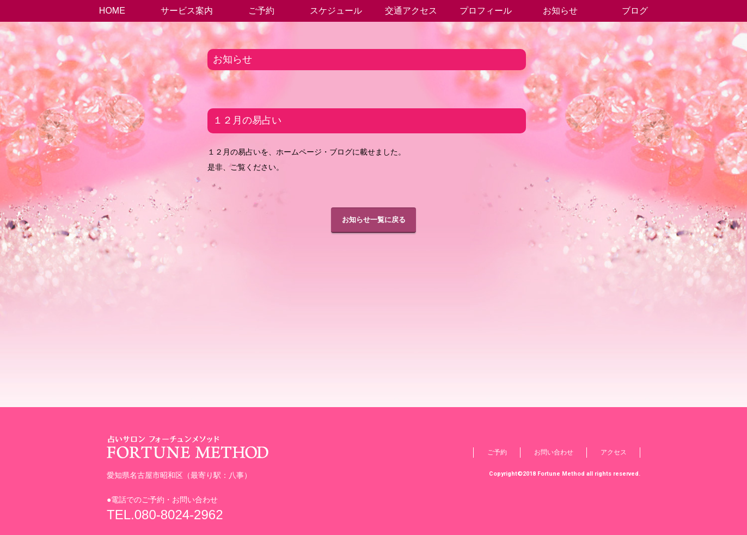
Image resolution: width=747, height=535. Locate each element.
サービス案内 (187, 10)
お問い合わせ (553, 452)
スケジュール (336, 10)
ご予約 (261, 10)
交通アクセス (411, 10)
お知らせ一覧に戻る (374, 220)
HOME (112, 10)
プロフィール (486, 10)
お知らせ (560, 10)
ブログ (635, 10)
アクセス (614, 452)
